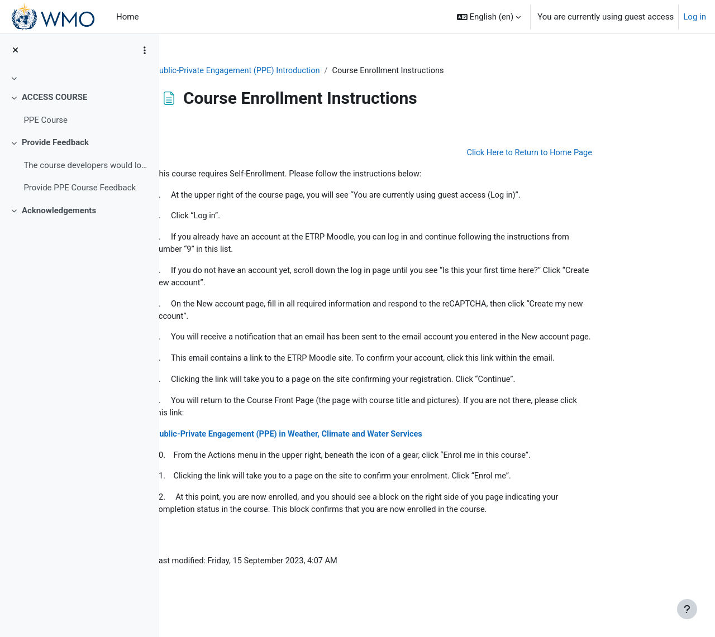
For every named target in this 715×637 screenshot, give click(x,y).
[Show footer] (687, 609)
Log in (694, 17)
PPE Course (45, 120)
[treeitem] (79, 78)
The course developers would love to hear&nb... (86, 165)
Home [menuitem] (127, 17)
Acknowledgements (59, 210)
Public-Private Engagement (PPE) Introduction (294, 71)
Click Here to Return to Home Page (582, 154)
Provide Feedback (55, 142)
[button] (489, 16)
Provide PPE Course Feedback (79, 188)
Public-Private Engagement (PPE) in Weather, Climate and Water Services (347, 453)
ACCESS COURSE (55, 97)
